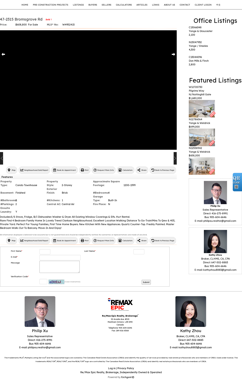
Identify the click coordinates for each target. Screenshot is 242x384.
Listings (78, 4)
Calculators (124, 4)
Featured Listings (215, 80)
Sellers (106, 4)
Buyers (92, 4)
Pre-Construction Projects (50, 4)
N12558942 (195, 148)
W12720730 (195, 87)
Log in (111, 368)
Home (24, 4)
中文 (218, 4)
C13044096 (195, 57)
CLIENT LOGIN (203, 4)
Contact (185, 4)
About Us (169, 4)
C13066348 (195, 27)
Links (155, 4)
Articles (141, 4)
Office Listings (215, 20)
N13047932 (195, 42)
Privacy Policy (125, 368)
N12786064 (195, 119)
